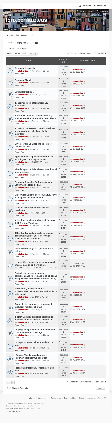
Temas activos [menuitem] (102, 11)
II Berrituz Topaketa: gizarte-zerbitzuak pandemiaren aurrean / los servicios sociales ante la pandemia (34, 236)
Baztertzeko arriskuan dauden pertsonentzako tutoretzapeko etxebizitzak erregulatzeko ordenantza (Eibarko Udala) (36, 276)
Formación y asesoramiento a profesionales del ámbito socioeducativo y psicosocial (36, 291)
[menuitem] (9, 411)
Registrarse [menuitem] (85, 6)
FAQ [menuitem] (6, 29)
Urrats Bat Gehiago (24, 92)
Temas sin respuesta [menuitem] (85, 11)
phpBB (19, 403)
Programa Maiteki (23, 80)
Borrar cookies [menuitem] (69, 398)
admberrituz (23, 71)
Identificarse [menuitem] (100, 6)
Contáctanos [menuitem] (56, 398)
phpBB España (28, 406)
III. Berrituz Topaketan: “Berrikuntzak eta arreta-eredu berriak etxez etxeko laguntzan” (35, 131)
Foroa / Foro (19, 74)
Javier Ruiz (22, 268)
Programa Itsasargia (25, 68)
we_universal (14, 408)
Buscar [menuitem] (14, 29)
